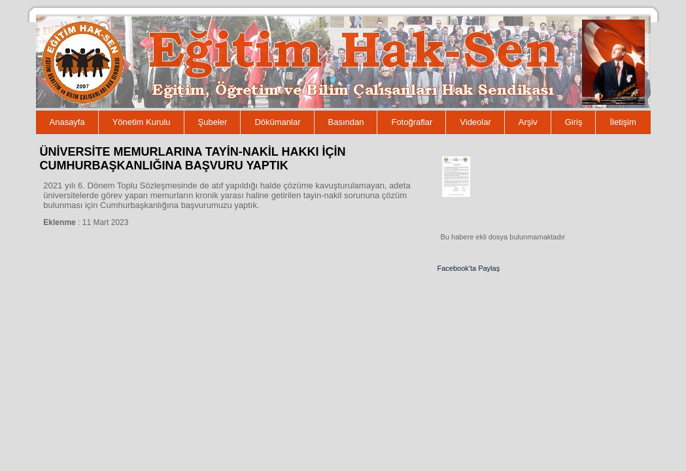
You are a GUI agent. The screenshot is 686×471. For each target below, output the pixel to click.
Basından (346, 122)
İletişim (622, 122)
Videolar (475, 122)
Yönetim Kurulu (141, 122)
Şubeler (213, 122)
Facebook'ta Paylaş (468, 268)
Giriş (574, 122)
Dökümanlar (277, 122)
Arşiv (528, 122)
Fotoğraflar (411, 122)
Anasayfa (67, 122)
